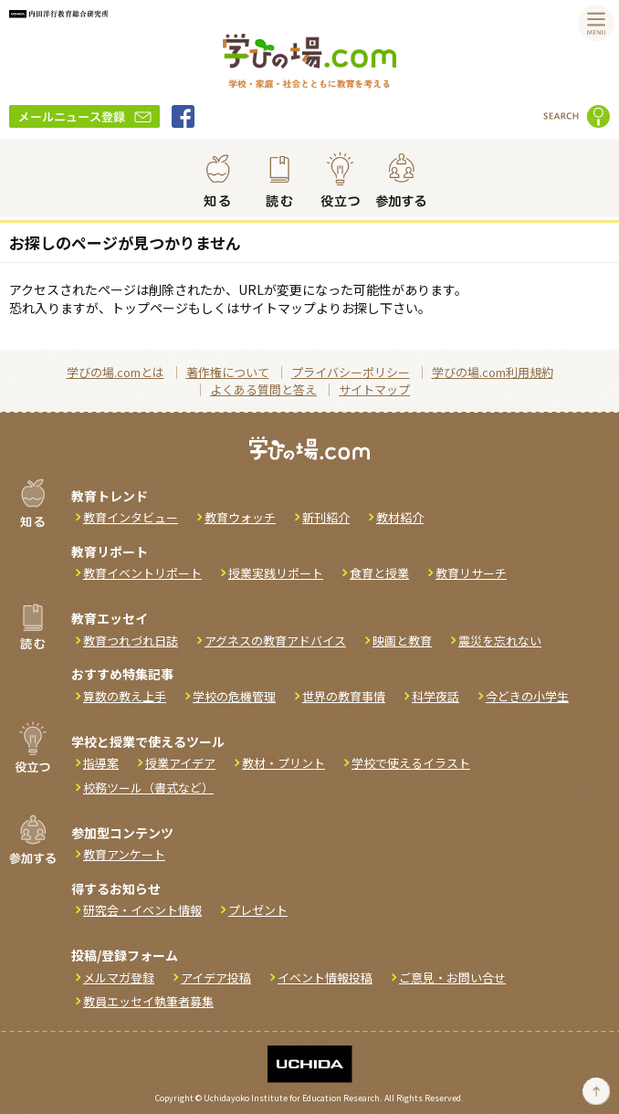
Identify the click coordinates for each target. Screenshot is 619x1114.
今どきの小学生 (527, 696)
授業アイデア (180, 763)
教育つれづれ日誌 (130, 640)
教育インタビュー (130, 517)
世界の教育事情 (343, 696)
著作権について (227, 372)
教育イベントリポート (142, 573)
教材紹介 (400, 517)
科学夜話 (435, 696)
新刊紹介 (326, 517)
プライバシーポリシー (350, 372)
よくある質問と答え (263, 389)
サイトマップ (374, 389)
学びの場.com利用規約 (492, 372)
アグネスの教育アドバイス (275, 640)
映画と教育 (402, 640)
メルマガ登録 (118, 977)
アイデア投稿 (216, 977)
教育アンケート (124, 854)
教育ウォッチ (240, 517)
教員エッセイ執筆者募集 (148, 1001)
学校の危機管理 (234, 696)
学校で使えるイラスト (410, 763)
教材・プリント (283, 763)
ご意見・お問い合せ (452, 977)
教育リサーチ (471, 573)
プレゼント (258, 910)
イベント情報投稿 (325, 977)
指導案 (101, 763)
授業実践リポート (275, 573)
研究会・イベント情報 (142, 910)
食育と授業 (379, 573)
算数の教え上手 (124, 696)
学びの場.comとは (115, 372)
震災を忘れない (499, 640)
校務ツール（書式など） (148, 787)
